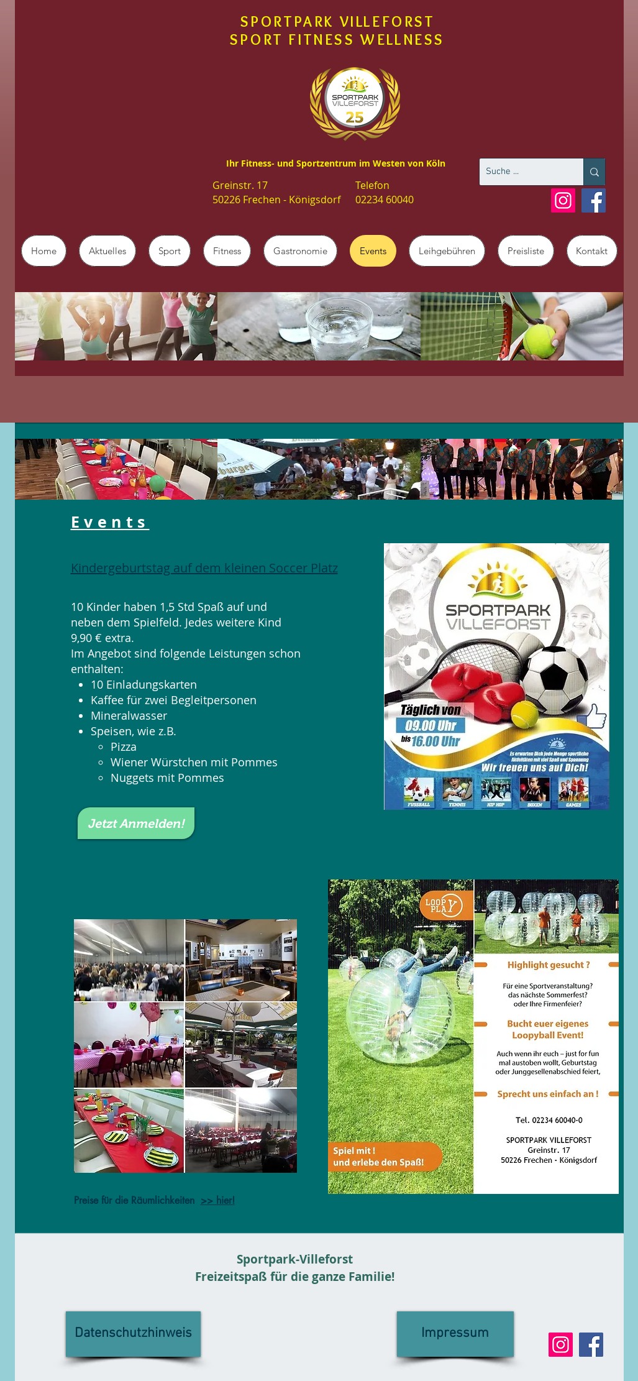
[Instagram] (563, 200)
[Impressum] (455, 1334)
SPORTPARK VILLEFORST (337, 21)
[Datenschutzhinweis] (133, 1334)
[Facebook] (593, 200)
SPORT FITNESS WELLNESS (337, 39)
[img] (116, 326)
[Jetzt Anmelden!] (136, 823)
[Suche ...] (521, 171)
